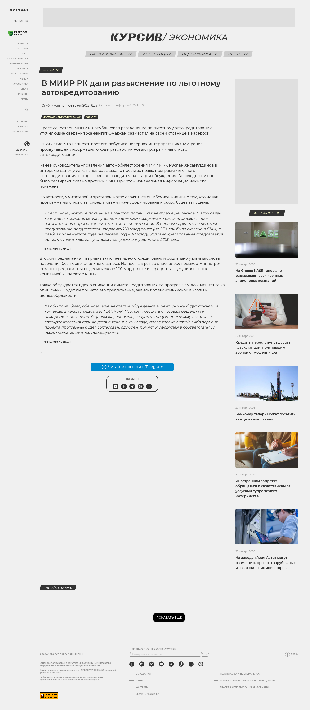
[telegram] (171, 664)
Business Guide (19, 63)
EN (21, 21)
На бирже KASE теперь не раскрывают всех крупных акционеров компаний (259, 276)
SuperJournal (19, 73)
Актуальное (267, 213)
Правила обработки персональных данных (248, 680)
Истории (22, 48)
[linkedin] (191, 664)
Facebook (200, 133)
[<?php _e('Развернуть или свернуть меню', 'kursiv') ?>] (27, 144)
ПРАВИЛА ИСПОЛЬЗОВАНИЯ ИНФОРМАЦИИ (245, 687)
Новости (22, 43)
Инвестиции (157, 54)
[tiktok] (181, 664)
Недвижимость (199, 54)
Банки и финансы (111, 54)
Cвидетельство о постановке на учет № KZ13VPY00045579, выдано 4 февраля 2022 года (78, 671)
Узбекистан (20, 154)
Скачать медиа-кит (148, 694)
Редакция (22, 121)
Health (24, 78)
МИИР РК (91, 117)
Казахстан (21, 150)
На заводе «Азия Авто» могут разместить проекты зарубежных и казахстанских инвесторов (265, 563)
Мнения (23, 93)
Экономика (20, 83)
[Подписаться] (205, 654)
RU (15, 21)
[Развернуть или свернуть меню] (26, 110)
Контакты (142, 687)
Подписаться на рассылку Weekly (154, 649)
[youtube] (161, 664)
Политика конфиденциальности (241, 674)
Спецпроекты (19, 131)
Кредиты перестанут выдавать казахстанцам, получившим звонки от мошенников (262, 347)
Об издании (143, 674)
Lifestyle (22, 68)
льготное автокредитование (62, 117)
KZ (26, 21)
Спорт (24, 88)
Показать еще (169, 617)
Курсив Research (17, 58)
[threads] (200, 664)
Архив (24, 99)
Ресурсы (238, 54)
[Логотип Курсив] (18, 9)
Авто (25, 53)
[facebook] (131, 664)
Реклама (22, 126)
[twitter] (151, 664)
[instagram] (141, 664)
